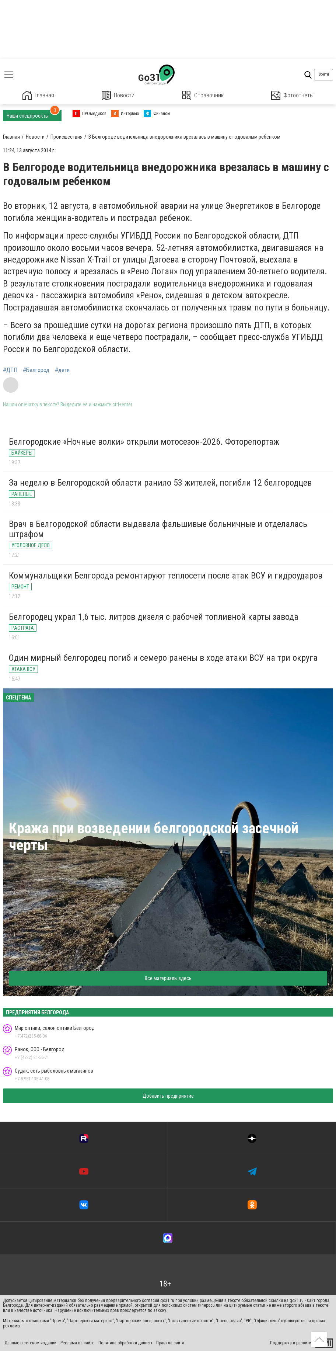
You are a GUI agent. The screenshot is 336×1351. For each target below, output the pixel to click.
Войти (324, 74)
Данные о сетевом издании (30, 1342)
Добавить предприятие (168, 1096)
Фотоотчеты (292, 95)
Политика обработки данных (125, 1342)
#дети (62, 370)
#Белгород (36, 370)
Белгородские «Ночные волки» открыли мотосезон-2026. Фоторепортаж (144, 442)
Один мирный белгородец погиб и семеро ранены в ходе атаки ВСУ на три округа (163, 658)
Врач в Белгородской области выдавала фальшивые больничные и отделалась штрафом (158, 529)
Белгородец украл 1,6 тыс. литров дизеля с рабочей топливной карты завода (153, 617)
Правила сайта (170, 1342)
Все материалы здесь (168, 978)
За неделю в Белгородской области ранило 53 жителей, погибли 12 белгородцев (160, 482)
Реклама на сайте (77, 1342)
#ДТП (10, 370)
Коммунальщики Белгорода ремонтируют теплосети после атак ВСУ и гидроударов (165, 575)
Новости (118, 95)
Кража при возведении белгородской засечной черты (153, 837)
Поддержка (281, 1342)
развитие (305, 1342)
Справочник (203, 95)
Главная (38, 95)
